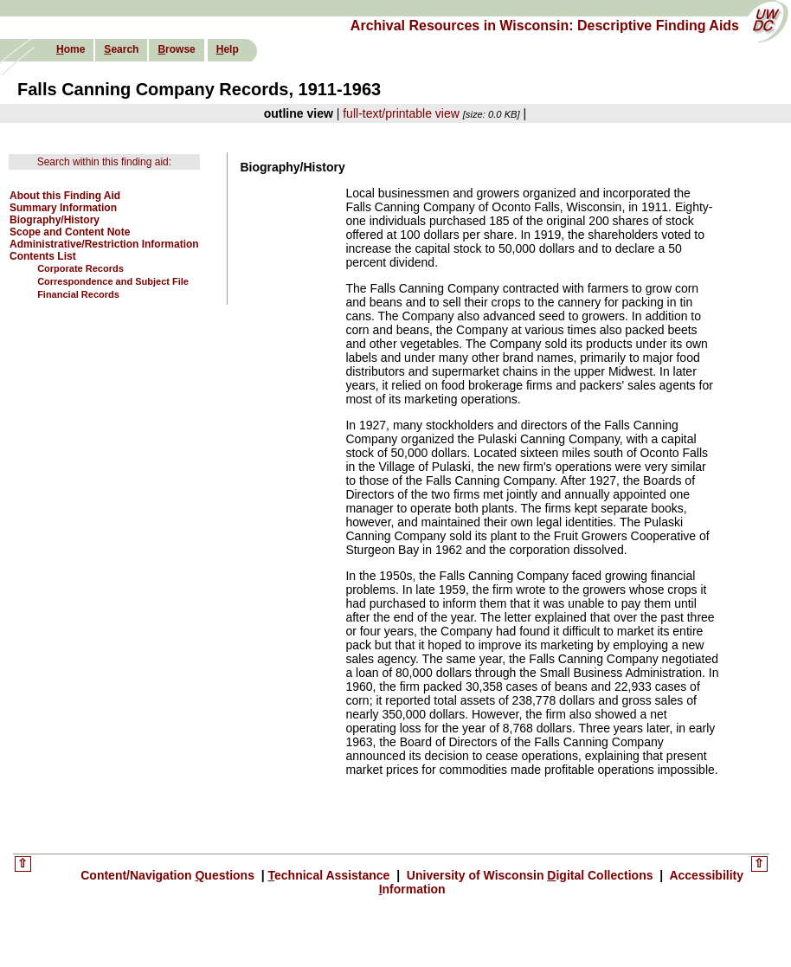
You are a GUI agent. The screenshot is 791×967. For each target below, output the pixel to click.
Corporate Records (80, 268)
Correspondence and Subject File (113, 281)
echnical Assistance (331, 875)
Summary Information (63, 208)
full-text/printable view (401, 113)
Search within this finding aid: (104, 162)
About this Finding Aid (65, 196)
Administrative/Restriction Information (104, 244)
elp (227, 49)
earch (121, 49)
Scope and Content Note (70, 232)
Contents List (43, 256)
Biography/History (55, 220)
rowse (176, 49)
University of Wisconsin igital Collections (529, 875)
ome (70, 49)
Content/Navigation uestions (169, 875)
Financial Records (78, 294)
